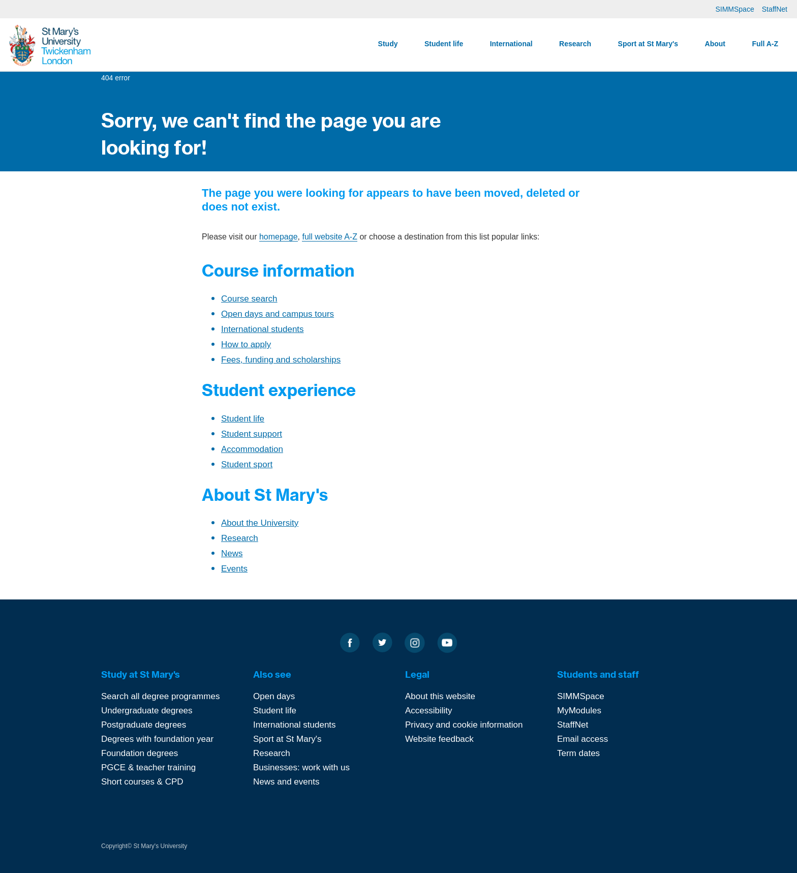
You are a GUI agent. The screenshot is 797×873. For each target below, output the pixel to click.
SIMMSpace (734, 9)
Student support (251, 434)
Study (388, 44)
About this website (440, 696)
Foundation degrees (139, 753)
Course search (249, 299)
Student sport (246, 464)
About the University (259, 523)
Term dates (578, 753)
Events (234, 569)
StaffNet (774, 9)
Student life (443, 44)
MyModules (579, 710)
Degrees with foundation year (157, 739)
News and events (286, 782)
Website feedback (439, 739)
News (232, 553)
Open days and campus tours (277, 314)
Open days (274, 696)
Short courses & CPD (142, 782)
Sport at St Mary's (648, 44)
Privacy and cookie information (464, 725)
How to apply (246, 344)
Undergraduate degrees (147, 710)
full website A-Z (329, 236)
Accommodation (252, 449)
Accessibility (428, 710)
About (715, 44)
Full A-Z (765, 44)
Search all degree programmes (160, 696)
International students (262, 329)
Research (575, 44)
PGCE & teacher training (148, 767)
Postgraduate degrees (143, 725)
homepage (278, 236)
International (511, 44)
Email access (582, 739)
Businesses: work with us (301, 767)
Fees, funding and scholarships (281, 360)
